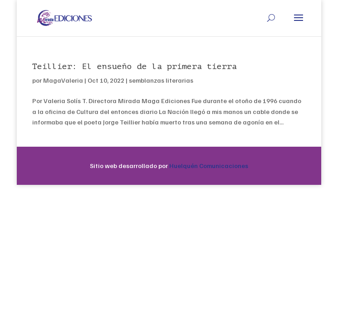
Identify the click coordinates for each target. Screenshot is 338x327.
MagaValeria (63, 80)
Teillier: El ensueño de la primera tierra (134, 66)
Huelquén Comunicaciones (208, 165)
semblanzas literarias (161, 80)
